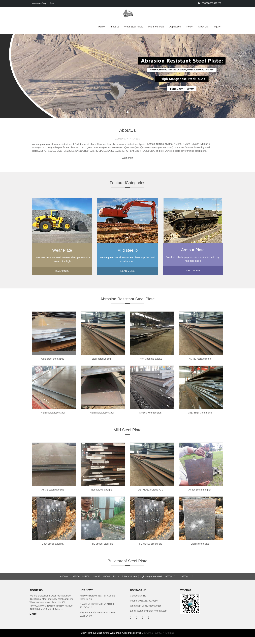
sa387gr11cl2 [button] (187, 576)
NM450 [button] (85, 576)
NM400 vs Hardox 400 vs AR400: (97, 604)
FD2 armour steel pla (102, 543)
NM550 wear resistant (150, 412)
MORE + (34, 614)
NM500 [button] (106, 576)
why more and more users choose (97, 612)
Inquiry (216, 26)
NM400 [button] (76, 576)
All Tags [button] (64, 576)
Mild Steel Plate (156, 26)
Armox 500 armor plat (199, 489)
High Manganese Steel (53, 412)
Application (175, 26)
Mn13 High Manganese (200, 412)
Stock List (203, 26)
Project (189, 26)
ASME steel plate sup (53, 489)
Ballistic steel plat (200, 543)
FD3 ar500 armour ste (150, 543)
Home (101, 26)
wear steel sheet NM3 (52, 358)
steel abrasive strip (102, 358)
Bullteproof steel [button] (129, 576)
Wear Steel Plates (133, 26)
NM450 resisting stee (200, 358)
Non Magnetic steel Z (151, 358)
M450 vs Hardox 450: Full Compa (97, 595)
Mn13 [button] (116, 576)
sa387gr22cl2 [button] (171, 576)
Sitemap (169, 632)
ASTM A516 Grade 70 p (150, 489)
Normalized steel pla (101, 489)
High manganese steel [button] (151, 576)
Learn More (127, 157)
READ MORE (62, 271)
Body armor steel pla (52, 543)
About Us (114, 26)
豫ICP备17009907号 (154, 632)
